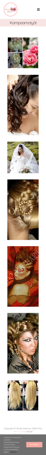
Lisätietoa (13, 452)
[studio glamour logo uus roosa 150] (11, 3)
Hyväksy (34, 445)
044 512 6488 (19, 431)
